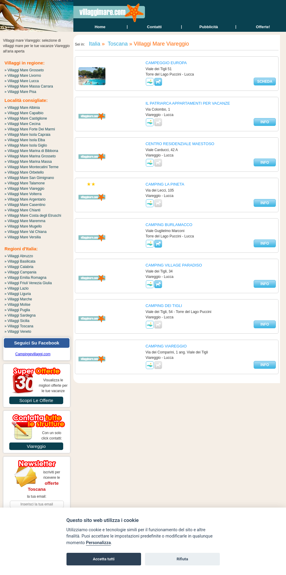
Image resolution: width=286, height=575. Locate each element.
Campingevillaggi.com (32, 354)
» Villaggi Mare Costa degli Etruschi (32, 215)
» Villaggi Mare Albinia (22, 108)
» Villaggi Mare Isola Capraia (27, 135)
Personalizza (98, 542)
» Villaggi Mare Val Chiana (25, 232)
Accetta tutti (104, 559)
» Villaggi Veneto (17, 331)
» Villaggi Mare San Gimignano (29, 178)
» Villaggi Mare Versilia (22, 237)
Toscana (117, 44)
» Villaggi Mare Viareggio (24, 188)
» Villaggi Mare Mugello (23, 226)
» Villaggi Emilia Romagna (25, 278)
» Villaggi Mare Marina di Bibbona (31, 151)
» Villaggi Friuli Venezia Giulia (28, 283)
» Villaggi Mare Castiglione (25, 118)
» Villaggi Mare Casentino (25, 205)
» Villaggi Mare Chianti (22, 210)
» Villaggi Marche (18, 299)
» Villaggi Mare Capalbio (23, 113)
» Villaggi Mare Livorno (22, 75)
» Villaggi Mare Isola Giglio (25, 145)
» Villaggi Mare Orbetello (24, 172)
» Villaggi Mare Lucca (21, 81)
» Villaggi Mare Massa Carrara (28, 86)
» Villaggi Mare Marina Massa (28, 161)
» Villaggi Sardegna (20, 315)
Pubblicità (208, 27)
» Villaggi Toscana (18, 326)
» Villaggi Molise (17, 304)
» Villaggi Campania (20, 272)
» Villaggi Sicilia (16, 321)
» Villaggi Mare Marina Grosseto (30, 156)
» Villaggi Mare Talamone (24, 183)
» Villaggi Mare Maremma (25, 221)
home (100, 27)
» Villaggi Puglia (17, 310)
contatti (154, 27)
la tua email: (36, 496)
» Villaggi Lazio (16, 288)
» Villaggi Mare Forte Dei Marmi (29, 129)
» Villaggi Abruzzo (18, 256)
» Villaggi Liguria (17, 294)
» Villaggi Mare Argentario (25, 199)
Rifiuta (182, 559)
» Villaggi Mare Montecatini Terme (31, 167)
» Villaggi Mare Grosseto (24, 70)
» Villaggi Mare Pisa (20, 92)
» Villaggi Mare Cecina (22, 124)
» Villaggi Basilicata (19, 261)
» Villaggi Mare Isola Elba (24, 140)
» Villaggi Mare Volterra (23, 194)
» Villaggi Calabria (19, 267)
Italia (93, 44)
